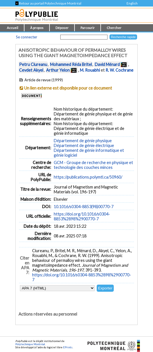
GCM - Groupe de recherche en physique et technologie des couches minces (93, 165)
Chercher (114, 28)
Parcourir (87, 28)
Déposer (62, 28)
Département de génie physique (83, 140)
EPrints (68, 347)
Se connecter (26, 37)
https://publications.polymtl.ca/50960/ (88, 177)
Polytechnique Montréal (30, 344)
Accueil (12, 28)
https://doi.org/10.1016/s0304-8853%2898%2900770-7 (82, 216)
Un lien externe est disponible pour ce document (68, 88)
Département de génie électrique (84, 145)
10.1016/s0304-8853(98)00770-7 (83, 206)
